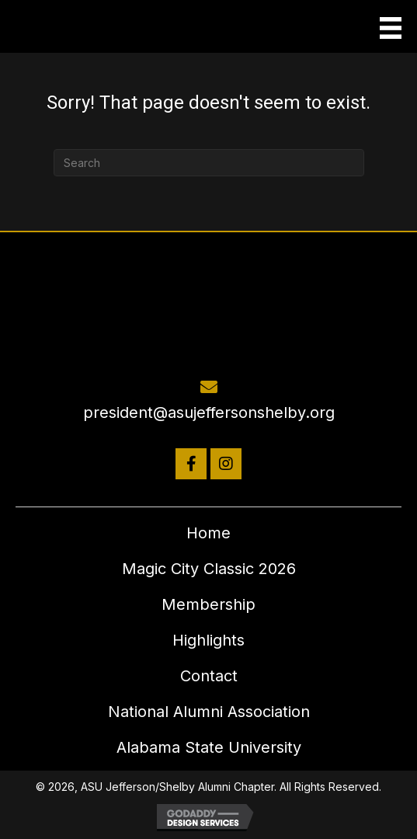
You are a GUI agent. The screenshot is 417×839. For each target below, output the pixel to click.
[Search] (209, 162)
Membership (208, 604)
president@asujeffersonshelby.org (209, 412)
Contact (209, 676)
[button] (191, 463)
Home (208, 533)
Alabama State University (208, 747)
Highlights (208, 640)
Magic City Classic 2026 (209, 568)
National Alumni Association (209, 711)
